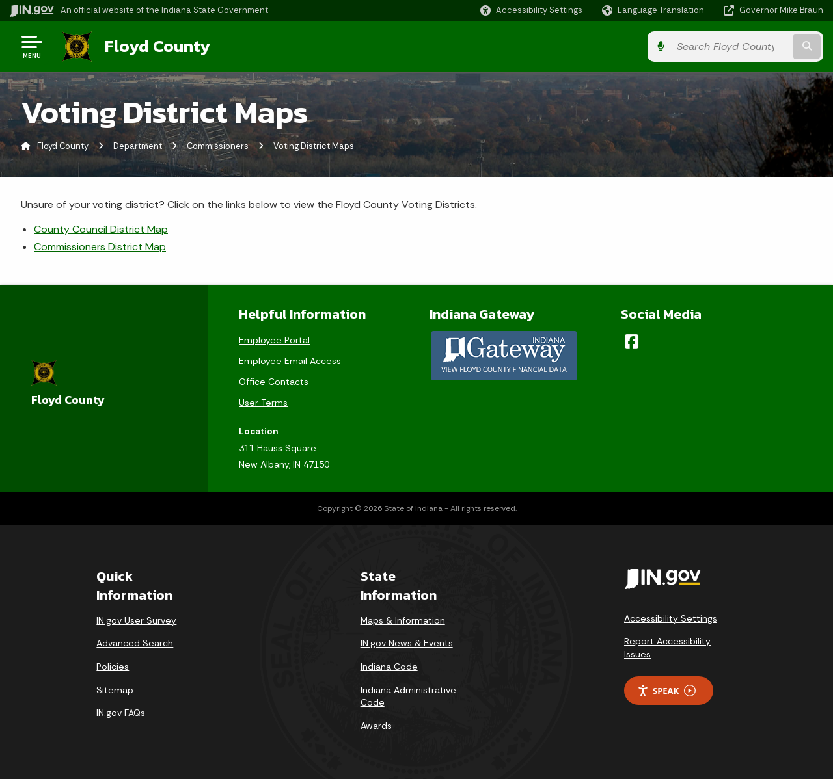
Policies (112, 666)
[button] (531, 10)
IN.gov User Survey (136, 620)
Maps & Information (403, 620)
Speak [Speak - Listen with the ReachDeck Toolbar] (666, 691)
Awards (376, 726)
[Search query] (730, 46)
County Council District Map (101, 229)
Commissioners (218, 146)
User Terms (263, 402)
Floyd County (157, 46)
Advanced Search (134, 643)
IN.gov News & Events (407, 643)
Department (137, 146)
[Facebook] (631, 341)
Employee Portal (274, 340)
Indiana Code (389, 666)
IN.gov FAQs (120, 713)
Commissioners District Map (100, 247)
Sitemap (114, 690)
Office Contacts (273, 382)
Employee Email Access (290, 361)
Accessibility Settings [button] (670, 618)
